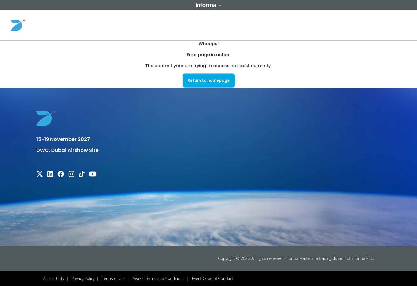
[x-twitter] (39, 174)
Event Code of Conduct (212, 278)
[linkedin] (50, 174)
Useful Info (279, 25)
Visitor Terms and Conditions (159, 278)
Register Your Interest (380, 25)
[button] (208, 5)
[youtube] (92, 174)
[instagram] (71, 174)
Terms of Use (114, 278)
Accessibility (53, 278)
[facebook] (61, 174)
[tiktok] (82, 174)
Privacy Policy (83, 278)
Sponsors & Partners (325, 25)
